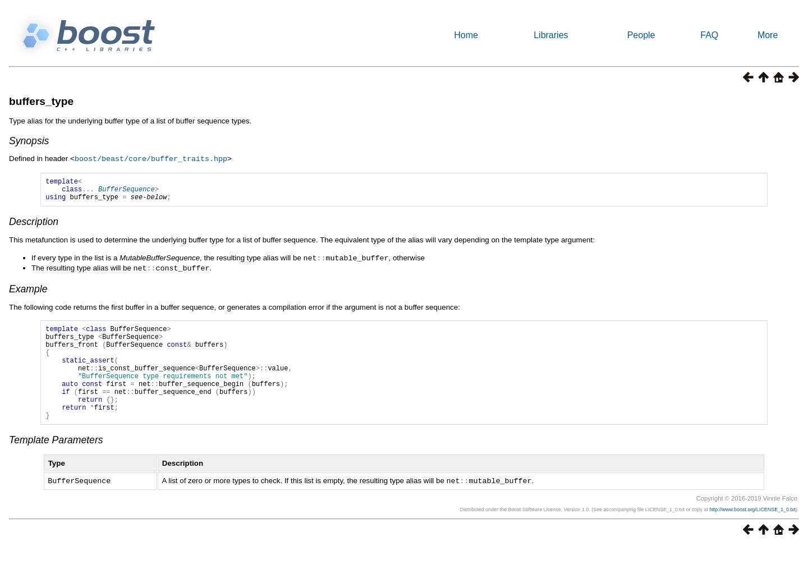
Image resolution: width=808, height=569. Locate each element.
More (768, 35)
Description (33, 226)
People (641, 35)
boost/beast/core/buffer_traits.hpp (151, 158)
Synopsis (29, 140)
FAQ (709, 35)
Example (28, 292)
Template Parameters (56, 463)
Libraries (551, 35)
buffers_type (41, 101)
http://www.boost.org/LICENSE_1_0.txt (752, 532)
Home (466, 35)
